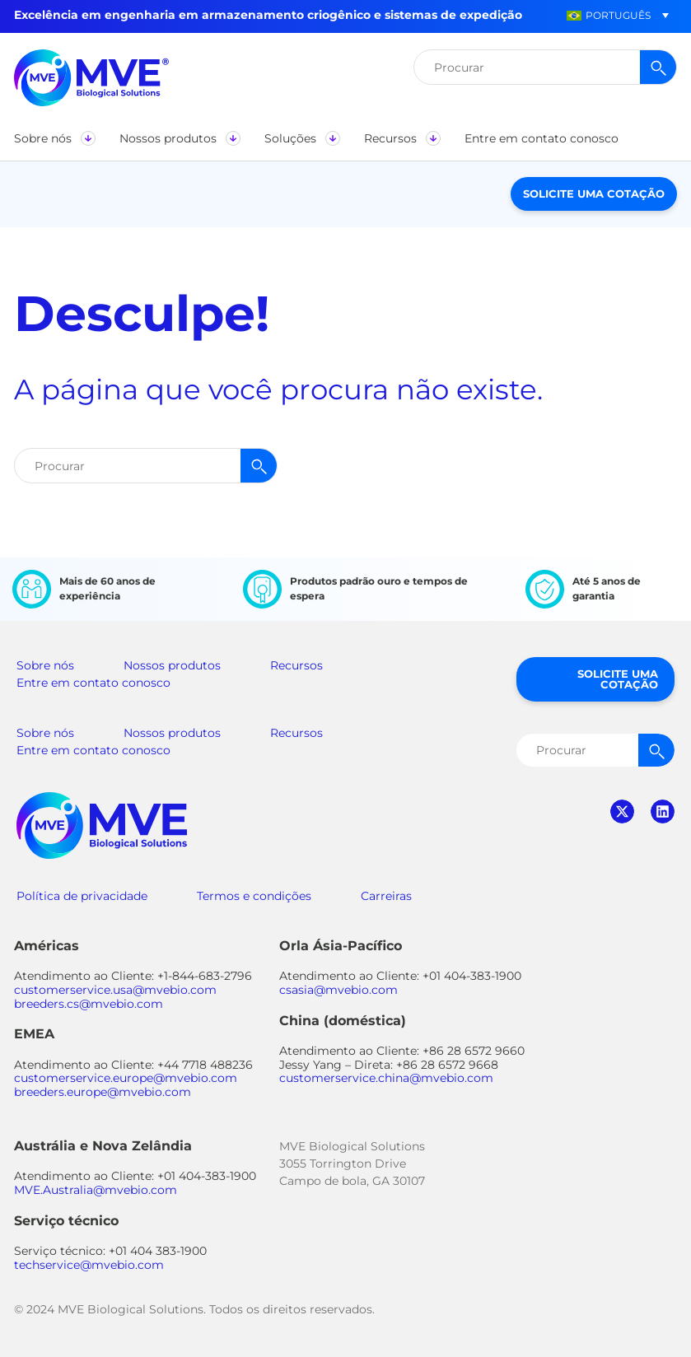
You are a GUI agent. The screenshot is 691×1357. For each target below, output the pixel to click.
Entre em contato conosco (93, 682)
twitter (622, 811)
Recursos (296, 665)
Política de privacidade (81, 895)
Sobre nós (45, 665)
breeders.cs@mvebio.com (88, 1003)
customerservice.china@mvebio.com (386, 1077)
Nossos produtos (172, 665)
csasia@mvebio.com (338, 989)
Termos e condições (254, 895)
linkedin (663, 811)
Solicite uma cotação (594, 193)
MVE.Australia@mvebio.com (95, 1189)
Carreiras (386, 895)
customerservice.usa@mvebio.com (115, 989)
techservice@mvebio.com (89, 1264)
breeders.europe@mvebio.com (102, 1091)
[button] (608, 15)
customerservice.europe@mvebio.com (125, 1077)
